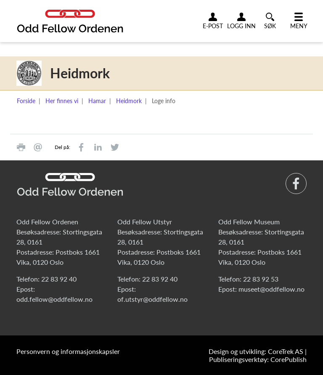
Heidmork (129, 100)
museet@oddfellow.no (271, 289)
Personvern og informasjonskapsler (68, 351)
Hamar (97, 100)
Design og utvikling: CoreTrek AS (256, 351)
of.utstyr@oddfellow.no (152, 299)
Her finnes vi (61, 100)
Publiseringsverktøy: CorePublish (258, 359)
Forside (26, 100)
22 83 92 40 (59, 279)
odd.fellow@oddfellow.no (54, 299)
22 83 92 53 (260, 279)
